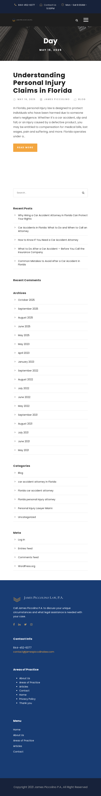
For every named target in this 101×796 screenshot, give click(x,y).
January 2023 (26, 362)
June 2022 (24, 397)
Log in (21, 539)
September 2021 (27, 415)
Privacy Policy (27, 699)
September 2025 (28, 308)
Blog (82, 99)
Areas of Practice (29, 682)
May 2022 (24, 406)
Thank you (25, 703)
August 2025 (25, 317)
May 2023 (24, 344)
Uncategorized (27, 517)
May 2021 (23, 450)
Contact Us (50, 5)
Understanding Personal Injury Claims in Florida (42, 83)
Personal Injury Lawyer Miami (35, 508)
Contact (24, 690)
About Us (24, 678)
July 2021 (23, 432)
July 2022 (23, 388)
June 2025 (24, 326)
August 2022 (25, 379)
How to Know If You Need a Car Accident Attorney (48, 240)
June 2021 (24, 441)
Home (23, 694)
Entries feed (25, 548)
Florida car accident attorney (35, 490)
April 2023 (24, 353)
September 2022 (28, 370)
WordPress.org (26, 566)
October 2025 (26, 300)
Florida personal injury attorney (36, 499)
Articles (23, 686)
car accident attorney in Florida (37, 481)
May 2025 (24, 335)
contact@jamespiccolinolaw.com (33, 652)
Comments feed (28, 557)
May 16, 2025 (27, 99)
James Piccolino (57, 99)
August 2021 (25, 423)
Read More (25, 147)
